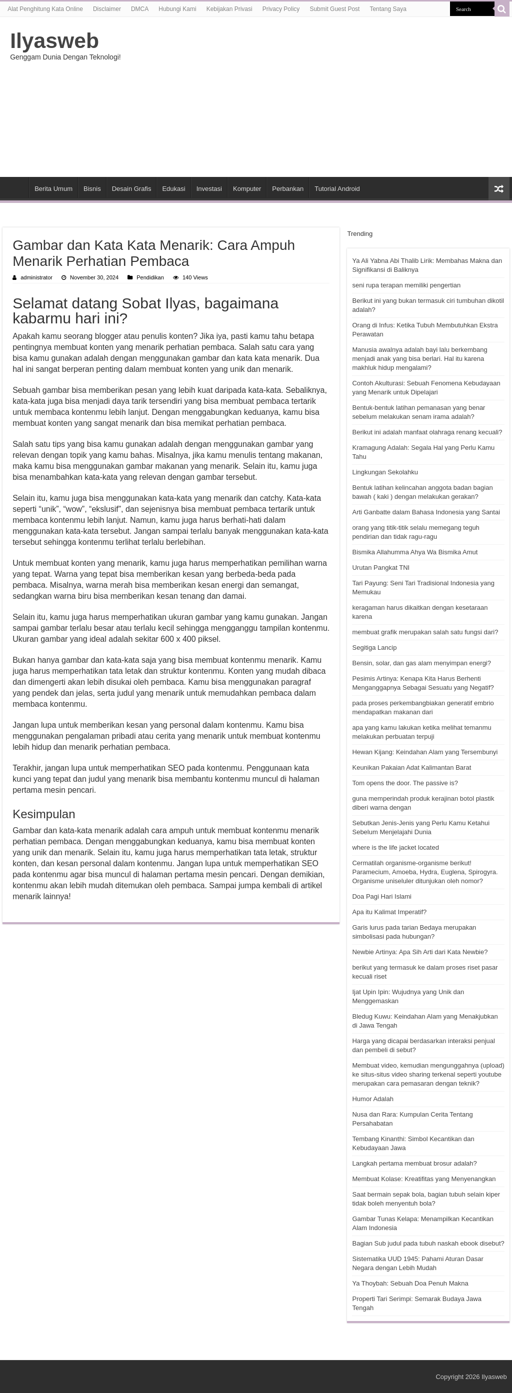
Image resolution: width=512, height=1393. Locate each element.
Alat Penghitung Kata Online (45, 8)
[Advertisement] (320, 97)
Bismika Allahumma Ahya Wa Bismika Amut (415, 552)
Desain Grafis (132, 188)
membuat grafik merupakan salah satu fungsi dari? (425, 632)
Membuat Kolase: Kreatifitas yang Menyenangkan (424, 1179)
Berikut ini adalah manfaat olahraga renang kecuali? (427, 432)
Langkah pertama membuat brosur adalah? (414, 1163)
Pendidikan (150, 277)
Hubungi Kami (177, 8)
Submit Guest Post (335, 8)
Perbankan (288, 188)
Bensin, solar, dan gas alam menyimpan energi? (421, 663)
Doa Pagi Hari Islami (382, 896)
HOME (15, 187)
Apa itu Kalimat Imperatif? (389, 912)
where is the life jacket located (395, 847)
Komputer (247, 188)
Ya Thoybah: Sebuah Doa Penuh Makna (410, 1283)
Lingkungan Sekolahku (385, 472)
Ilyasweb (54, 40)
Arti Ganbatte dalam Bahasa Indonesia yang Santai (426, 512)
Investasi (209, 188)
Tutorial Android (337, 188)
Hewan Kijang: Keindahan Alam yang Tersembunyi (425, 752)
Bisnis (92, 188)
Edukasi (173, 188)
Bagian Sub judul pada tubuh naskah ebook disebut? (428, 1243)
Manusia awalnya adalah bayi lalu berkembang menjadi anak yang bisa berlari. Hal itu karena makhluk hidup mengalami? (419, 358)
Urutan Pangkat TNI (381, 567)
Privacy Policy (281, 8)
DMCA (139, 8)
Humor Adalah (372, 1099)
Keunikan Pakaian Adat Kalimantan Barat (411, 767)
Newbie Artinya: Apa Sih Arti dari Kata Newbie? (420, 952)
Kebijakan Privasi (229, 8)
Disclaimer (107, 8)
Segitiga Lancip (374, 647)
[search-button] (502, 8)
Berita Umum (53, 188)
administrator (36, 277)
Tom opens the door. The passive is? (405, 783)
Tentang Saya (388, 8)
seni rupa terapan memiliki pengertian (406, 285)
